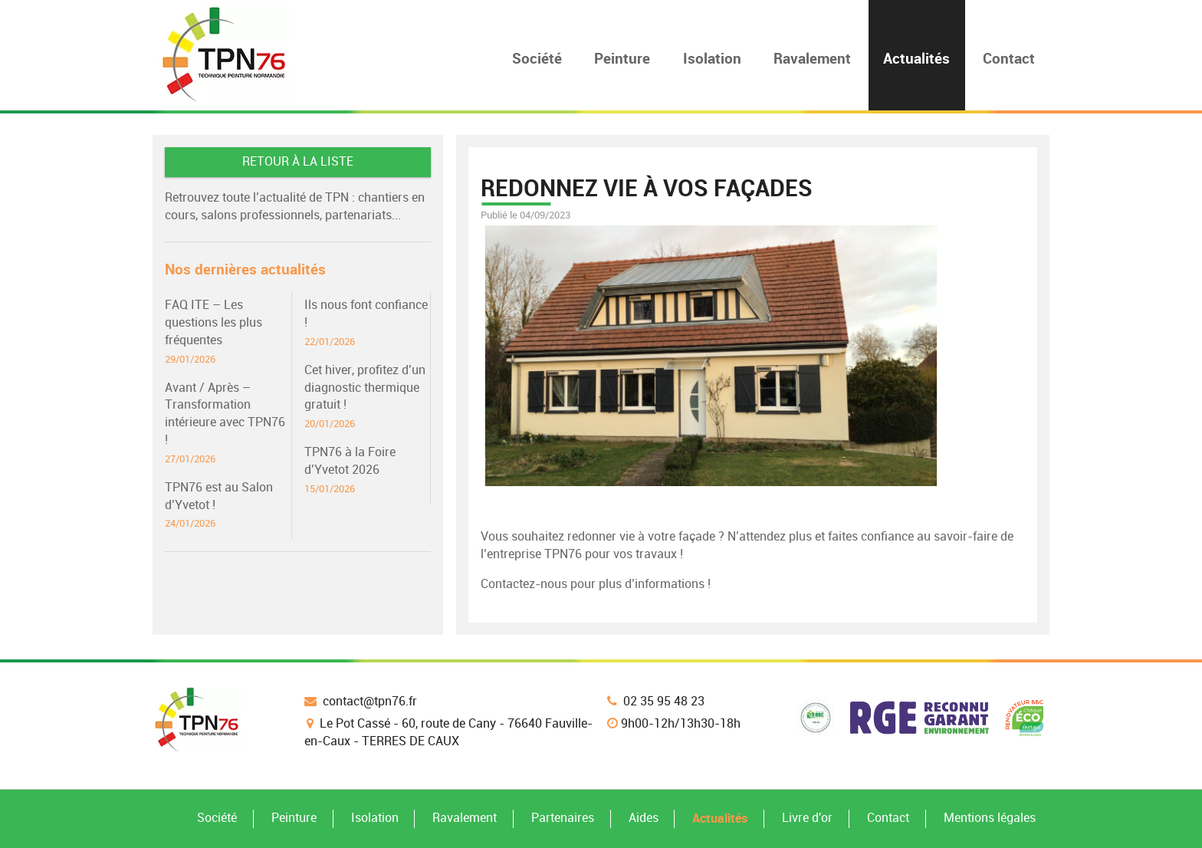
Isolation (375, 817)
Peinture (294, 817)
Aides (643, 817)
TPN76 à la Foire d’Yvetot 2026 (367, 470)
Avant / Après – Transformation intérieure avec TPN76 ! (228, 423)
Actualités (719, 818)
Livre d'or (807, 817)
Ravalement (464, 817)
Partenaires (562, 817)
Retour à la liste (297, 161)
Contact (888, 817)
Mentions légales (990, 817)
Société (217, 817)
